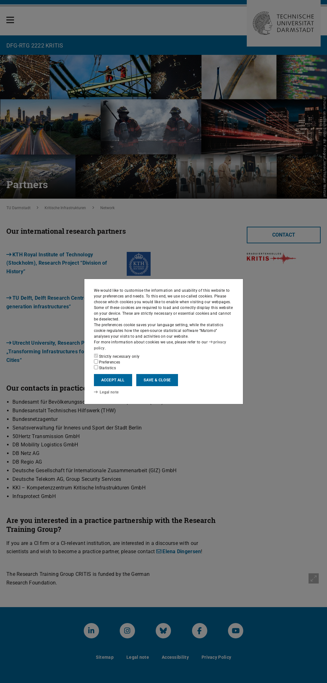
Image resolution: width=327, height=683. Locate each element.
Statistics (105, 367)
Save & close (157, 380)
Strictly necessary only (117, 356)
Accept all (113, 380)
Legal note (106, 392)
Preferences (107, 361)
